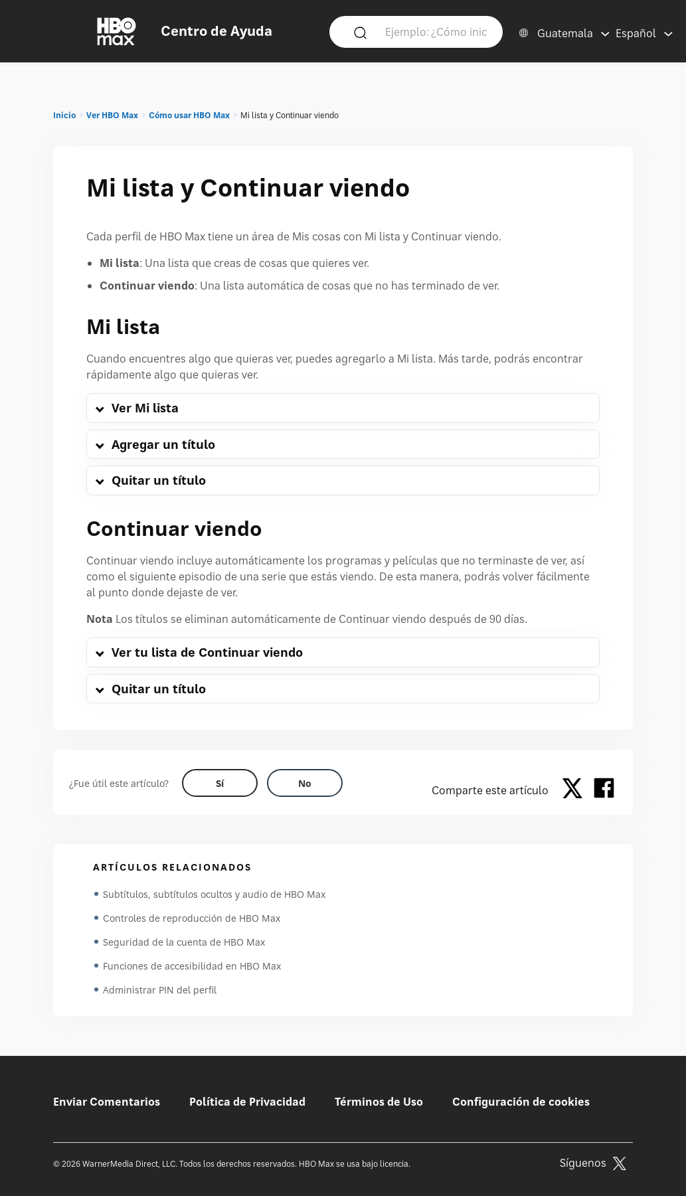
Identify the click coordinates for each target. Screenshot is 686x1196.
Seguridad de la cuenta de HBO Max (184, 942)
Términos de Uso (379, 1101)
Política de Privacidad (247, 1101)
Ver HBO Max (112, 115)
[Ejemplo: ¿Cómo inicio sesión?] (436, 31)
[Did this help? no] (305, 783)
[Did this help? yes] (220, 783)
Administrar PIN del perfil (159, 989)
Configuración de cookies (521, 1101)
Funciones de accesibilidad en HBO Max (192, 966)
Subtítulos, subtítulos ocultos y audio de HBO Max (214, 894)
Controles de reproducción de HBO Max (191, 918)
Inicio (64, 115)
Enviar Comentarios (106, 1101)
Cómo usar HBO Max (189, 115)
